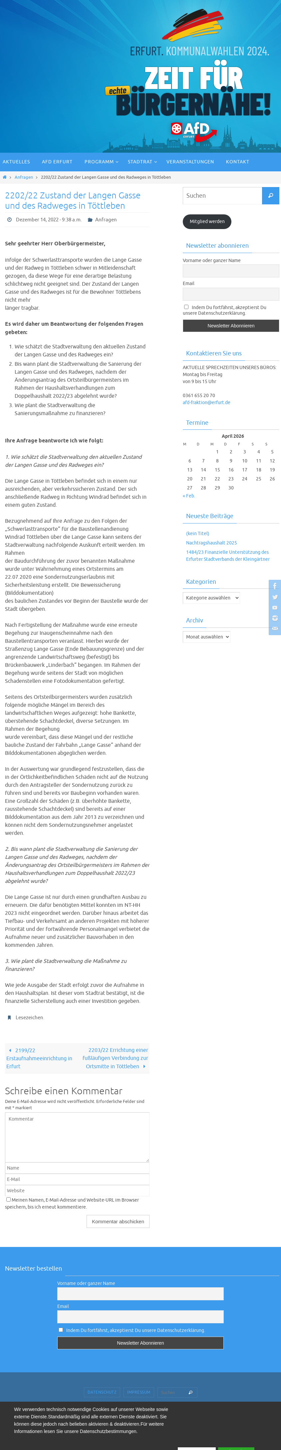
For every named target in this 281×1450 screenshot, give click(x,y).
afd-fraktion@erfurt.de (206, 402)
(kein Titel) (197, 533)
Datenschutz (102, 1392)
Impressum (138, 1392)
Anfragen (24, 177)
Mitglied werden (207, 221)
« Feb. (189, 496)
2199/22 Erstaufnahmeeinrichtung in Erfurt (39, 1059)
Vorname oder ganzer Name (212, 260)
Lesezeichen (30, 1017)
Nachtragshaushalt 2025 (211, 543)
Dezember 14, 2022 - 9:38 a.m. (52, 219)
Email (188, 283)
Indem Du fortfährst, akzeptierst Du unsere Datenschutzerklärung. (224, 310)
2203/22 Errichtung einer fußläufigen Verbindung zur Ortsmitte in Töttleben (115, 1058)
